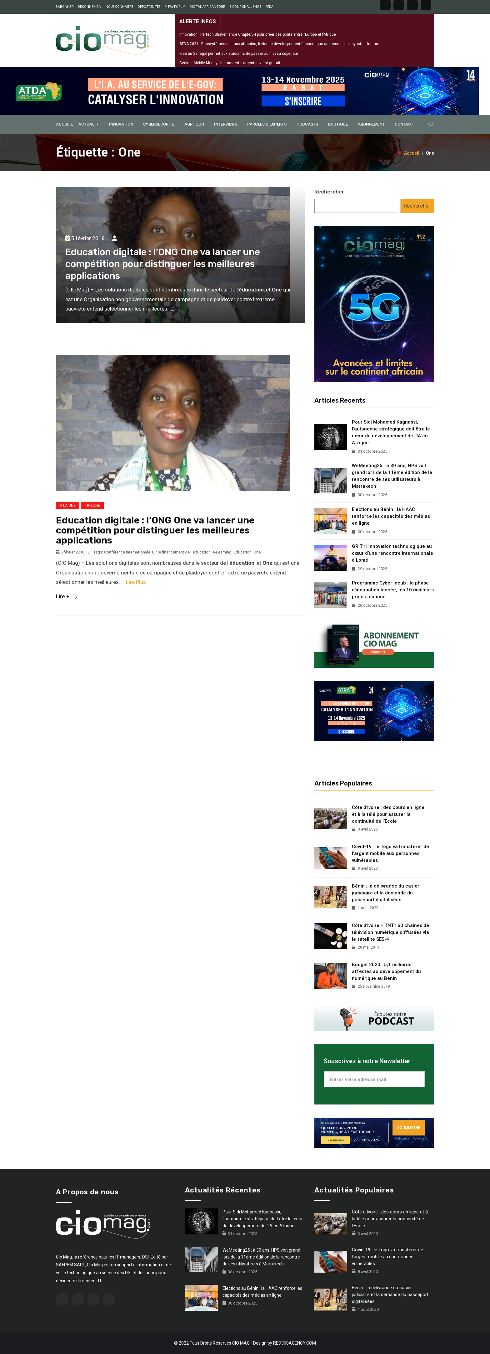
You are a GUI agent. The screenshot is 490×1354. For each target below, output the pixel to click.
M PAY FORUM (175, 6)
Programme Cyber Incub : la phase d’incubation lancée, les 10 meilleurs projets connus (393, 590)
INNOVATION (121, 124)
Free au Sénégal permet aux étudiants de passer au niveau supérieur (238, 53)
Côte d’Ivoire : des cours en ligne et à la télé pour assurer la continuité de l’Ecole (388, 814)
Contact (404, 124)
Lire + (66, 596)
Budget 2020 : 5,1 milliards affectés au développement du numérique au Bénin (386, 971)
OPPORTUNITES (149, 6)
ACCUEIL (64, 124)
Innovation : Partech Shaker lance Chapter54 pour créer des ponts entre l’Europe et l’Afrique (257, 34)
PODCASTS (307, 124)
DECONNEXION (89, 6)
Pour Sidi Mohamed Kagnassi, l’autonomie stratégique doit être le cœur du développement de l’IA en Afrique (391, 432)
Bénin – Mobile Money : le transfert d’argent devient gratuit (229, 63)
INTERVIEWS (225, 124)
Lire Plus (136, 582)
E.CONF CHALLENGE (245, 6)
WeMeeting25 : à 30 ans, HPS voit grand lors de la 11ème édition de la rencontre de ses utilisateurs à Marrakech (392, 476)
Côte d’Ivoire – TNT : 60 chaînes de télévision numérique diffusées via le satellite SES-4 (390, 932)
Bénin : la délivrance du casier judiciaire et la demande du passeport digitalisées (385, 893)
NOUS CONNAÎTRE (119, 6)
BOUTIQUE (338, 124)
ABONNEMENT (371, 124)
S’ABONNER (64, 6)
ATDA (269, 6)
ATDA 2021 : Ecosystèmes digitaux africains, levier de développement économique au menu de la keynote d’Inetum (279, 44)
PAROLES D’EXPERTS (267, 124)
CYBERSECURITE (158, 124)
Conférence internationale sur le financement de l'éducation (157, 552)
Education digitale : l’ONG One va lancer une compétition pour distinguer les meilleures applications (162, 263)
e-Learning (222, 552)
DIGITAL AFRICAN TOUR (207, 6)
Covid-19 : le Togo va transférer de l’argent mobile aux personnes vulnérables (390, 853)
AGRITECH (194, 124)
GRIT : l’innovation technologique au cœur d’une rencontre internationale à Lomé (392, 553)
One (257, 552)
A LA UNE (68, 505)
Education (242, 552)
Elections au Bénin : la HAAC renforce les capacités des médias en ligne (391, 516)
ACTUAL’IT (88, 124)
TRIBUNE (92, 505)
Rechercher (329, 191)
